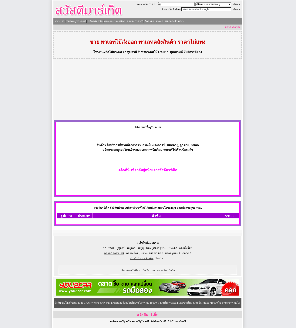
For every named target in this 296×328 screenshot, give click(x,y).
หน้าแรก (59, 21)
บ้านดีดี (173, 248)
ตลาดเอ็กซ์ (132, 253)
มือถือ (172, 270)
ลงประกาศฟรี (135, 21)
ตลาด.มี (186, 253)
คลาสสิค (162, 270)
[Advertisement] (147, 91)
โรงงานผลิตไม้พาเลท (107, 52)
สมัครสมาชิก (95, 21)
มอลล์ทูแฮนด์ (172, 253)
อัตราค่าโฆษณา (154, 21)
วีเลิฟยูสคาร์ (153, 248)
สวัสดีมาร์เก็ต (148, 314)
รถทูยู (140, 248)
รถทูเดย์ (130, 248)
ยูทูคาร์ (121, 248)
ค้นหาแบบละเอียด (114, 21)
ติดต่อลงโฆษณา (174, 21)
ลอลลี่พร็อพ (185, 248)
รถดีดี (111, 248)
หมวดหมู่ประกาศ (76, 21)
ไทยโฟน (160, 258)
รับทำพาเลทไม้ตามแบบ (153, 52)
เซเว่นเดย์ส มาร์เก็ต (151, 253)
